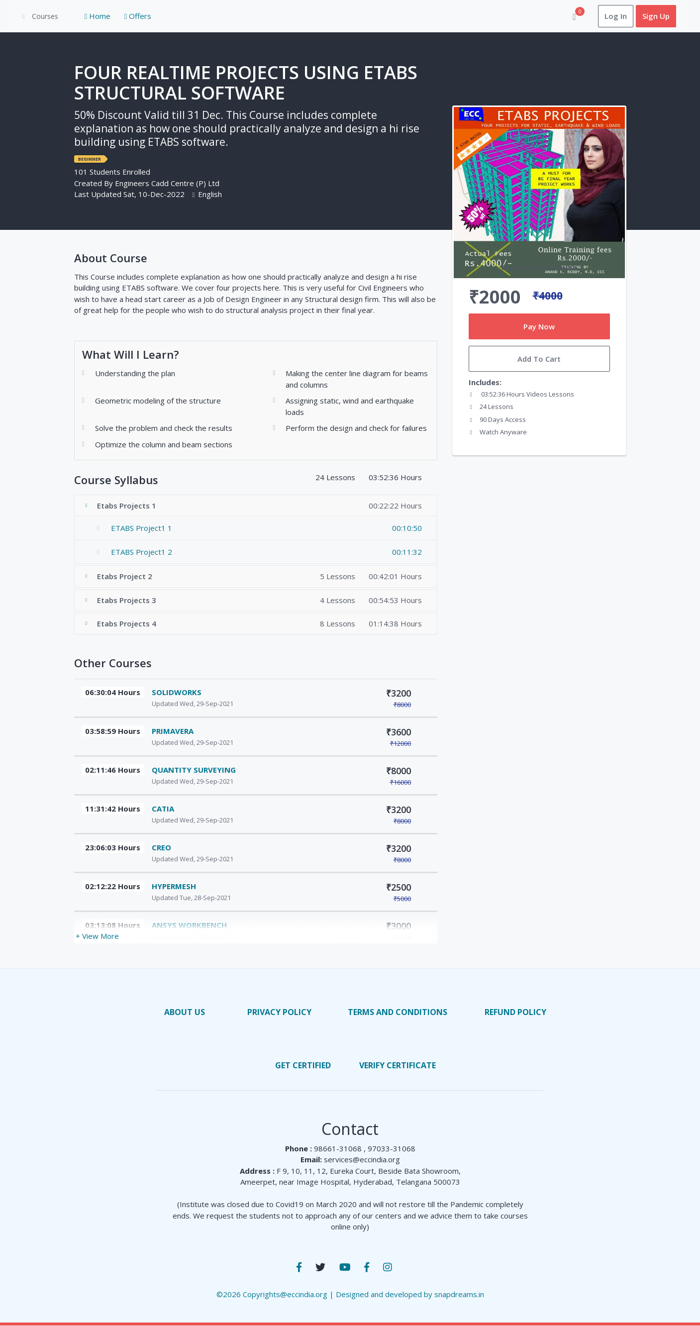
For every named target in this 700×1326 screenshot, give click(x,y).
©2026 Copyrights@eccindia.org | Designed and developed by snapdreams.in (350, 1294)
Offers (128, 16)
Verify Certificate (397, 1065)
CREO (161, 847)
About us (184, 1012)
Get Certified (303, 1065)
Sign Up (647, 16)
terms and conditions (397, 1012)
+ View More (97, 936)
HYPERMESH (174, 886)
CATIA (163, 809)
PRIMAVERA (173, 731)
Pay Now (539, 326)
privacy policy (279, 1012)
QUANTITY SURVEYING (194, 770)
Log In (607, 16)
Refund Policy (515, 1012)
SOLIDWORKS (176, 692)
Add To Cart (539, 359)
